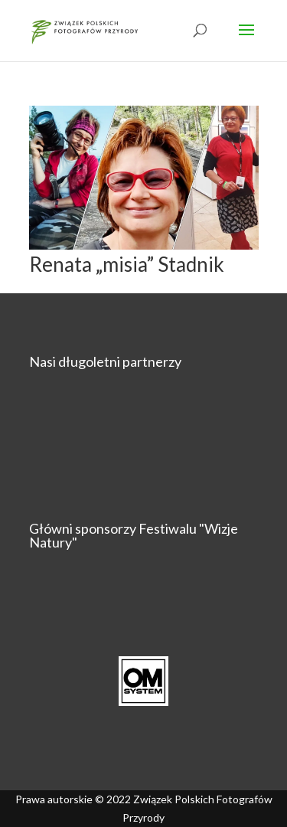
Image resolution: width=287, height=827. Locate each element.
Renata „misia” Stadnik (126, 264)
